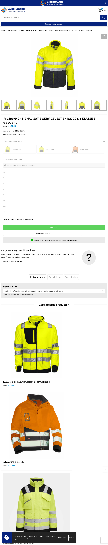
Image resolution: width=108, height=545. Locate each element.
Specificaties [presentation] (71, 277)
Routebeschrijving (61, 478)
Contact (58, 468)
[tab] (37, 277)
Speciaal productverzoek (54, 24)
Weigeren (71, 537)
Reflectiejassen (31, 30)
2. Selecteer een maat (13, 159)
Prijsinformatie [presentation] (37, 277)
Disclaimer (5, 523)
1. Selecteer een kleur (12, 141)
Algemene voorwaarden (9, 517)
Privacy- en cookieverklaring (11, 520)
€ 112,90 (62, 367)
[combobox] (50, 17)
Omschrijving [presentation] (55, 277)
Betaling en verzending (63, 475)
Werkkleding (12, 30)
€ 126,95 (9, 367)
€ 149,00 (9, 430)
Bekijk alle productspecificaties (15, 134)
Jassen (21, 30)
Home (3, 30)
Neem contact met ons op (12, 261)
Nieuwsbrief (59, 472)
